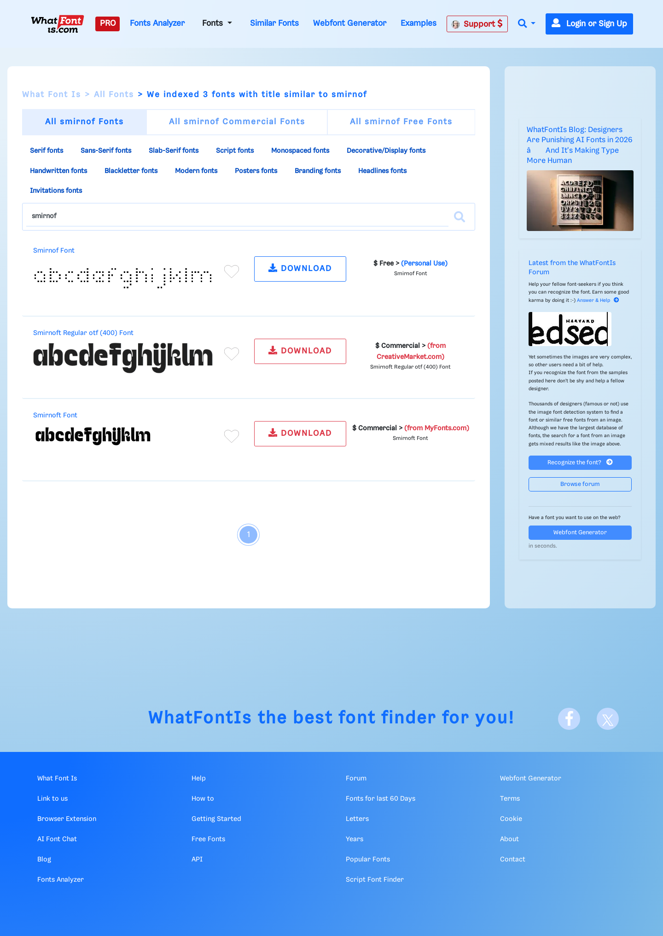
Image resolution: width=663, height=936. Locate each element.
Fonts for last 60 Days (380, 799)
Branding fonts (318, 171)
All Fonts (114, 95)
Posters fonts (256, 171)
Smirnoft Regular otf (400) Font (83, 333)
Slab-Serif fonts (173, 151)
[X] (608, 719)
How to (203, 799)
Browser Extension (66, 819)
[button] (526, 24)
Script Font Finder (375, 880)
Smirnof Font (54, 250)
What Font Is (51, 95)
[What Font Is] (57, 24)
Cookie (511, 819)
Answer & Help (598, 300)
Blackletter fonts (131, 171)
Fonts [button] (213, 23)
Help (199, 778)
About (509, 839)
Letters (357, 819)
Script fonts (235, 151)
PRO (108, 23)
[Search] (459, 216)
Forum (356, 778)
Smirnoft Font (55, 415)
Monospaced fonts (300, 151)
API (197, 859)
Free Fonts (208, 839)
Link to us (52, 799)
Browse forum (580, 484)
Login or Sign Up (589, 24)
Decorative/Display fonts (386, 151)
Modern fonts (196, 171)
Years (354, 839)
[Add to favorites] (231, 271)
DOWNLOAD (300, 268)
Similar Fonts (274, 23)
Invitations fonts (56, 191)
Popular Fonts (368, 859)
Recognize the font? (580, 462)
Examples (418, 23)
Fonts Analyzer (157, 23)
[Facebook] (569, 719)
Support (477, 24)
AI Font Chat (57, 839)
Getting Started (216, 819)
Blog (44, 859)
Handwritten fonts (58, 171)
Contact (512, 859)
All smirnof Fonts (84, 122)
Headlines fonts (382, 171)
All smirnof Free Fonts (401, 122)
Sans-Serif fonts (106, 151)
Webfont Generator (349, 23)
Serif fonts (46, 151)
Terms (510, 799)
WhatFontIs (200, 719)
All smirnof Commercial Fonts (237, 122)
